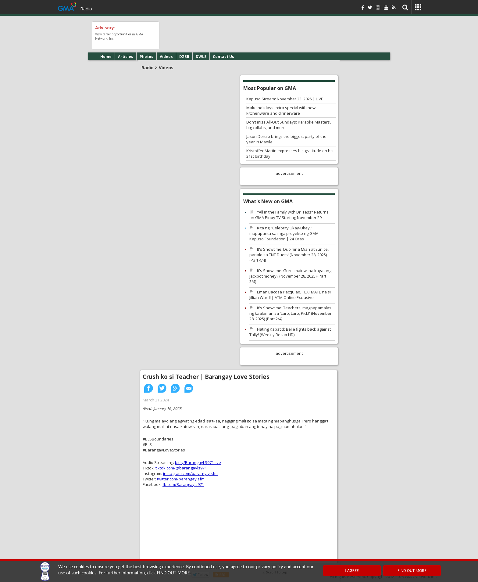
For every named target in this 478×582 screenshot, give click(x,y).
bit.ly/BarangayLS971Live (198, 462)
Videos (166, 56)
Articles (125, 56)
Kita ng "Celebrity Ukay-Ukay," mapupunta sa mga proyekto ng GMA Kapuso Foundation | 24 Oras (283, 233)
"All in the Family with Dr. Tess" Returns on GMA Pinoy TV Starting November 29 (289, 214)
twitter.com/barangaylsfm (181, 479)
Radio (86, 8)
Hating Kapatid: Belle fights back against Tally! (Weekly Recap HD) (290, 331)
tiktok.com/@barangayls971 (181, 468)
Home (106, 56)
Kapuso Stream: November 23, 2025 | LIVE (284, 99)
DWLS (201, 56)
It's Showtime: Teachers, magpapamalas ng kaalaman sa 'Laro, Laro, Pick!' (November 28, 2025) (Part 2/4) (290, 313)
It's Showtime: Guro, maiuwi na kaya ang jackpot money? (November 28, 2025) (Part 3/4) (290, 276)
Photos (146, 56)
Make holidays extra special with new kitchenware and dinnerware (281, 110)
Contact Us (223, 56)
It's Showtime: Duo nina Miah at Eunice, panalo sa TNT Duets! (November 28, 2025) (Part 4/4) (289, 254)
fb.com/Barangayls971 (183, 484)
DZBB (184, 56)
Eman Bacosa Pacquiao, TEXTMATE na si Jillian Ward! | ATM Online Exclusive (290, 294)
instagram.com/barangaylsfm (190, 473)
